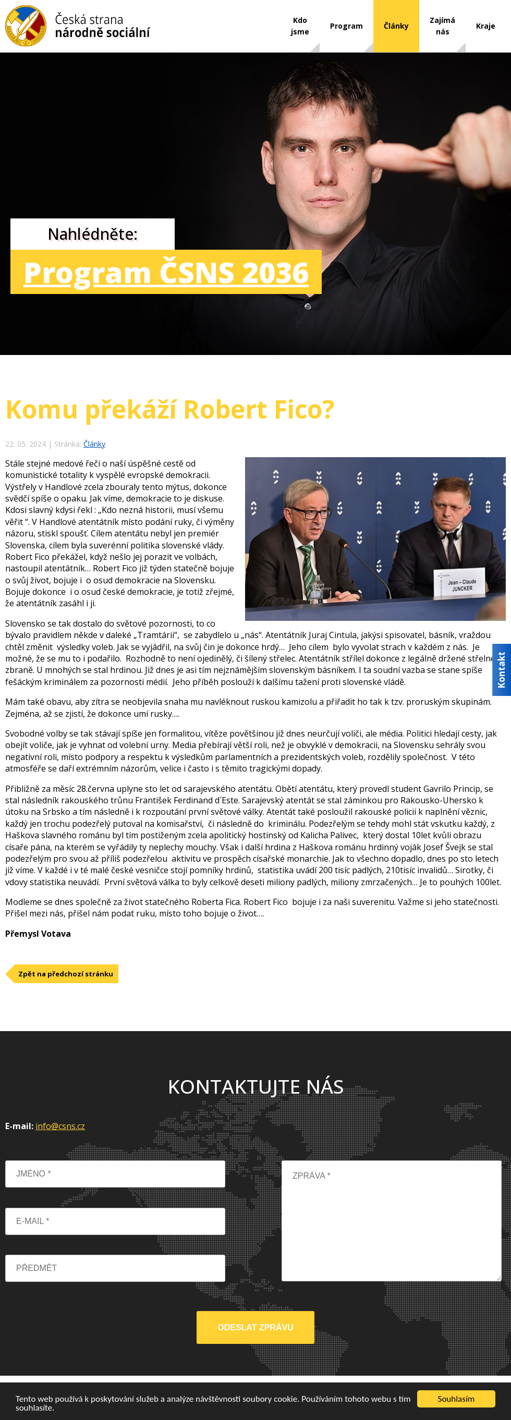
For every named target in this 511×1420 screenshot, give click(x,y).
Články (396, 26)
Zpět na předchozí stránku (65, 973)
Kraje (485, 26)
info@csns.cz (60, 1126)
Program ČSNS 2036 (166, 271)
